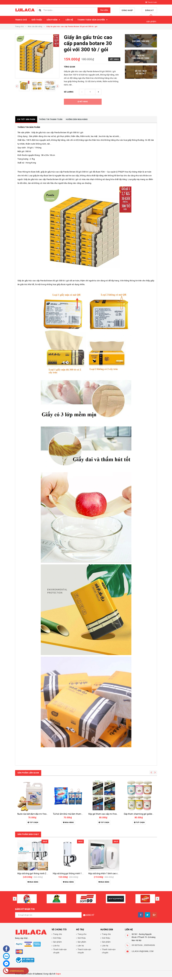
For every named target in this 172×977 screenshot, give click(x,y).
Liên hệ (69, 20)
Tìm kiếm (104, 10)
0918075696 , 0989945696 (143, 945)
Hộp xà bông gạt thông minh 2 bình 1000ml (38, 873)
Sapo (58, 974)
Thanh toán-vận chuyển (92, 19)
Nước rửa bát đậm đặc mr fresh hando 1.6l (37, 814)
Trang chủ (21, 20)
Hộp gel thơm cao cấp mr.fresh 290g (106, 814)
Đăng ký (149, 10)
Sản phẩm (54, 19)
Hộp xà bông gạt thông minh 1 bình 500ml (73, 873)
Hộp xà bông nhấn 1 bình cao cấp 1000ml (108, 873)
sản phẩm (151, 21)
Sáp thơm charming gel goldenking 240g (143, 814)
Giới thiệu (36, 20)
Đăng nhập (127, 10)
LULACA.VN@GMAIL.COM (143, 951)
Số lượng (68, 92)
